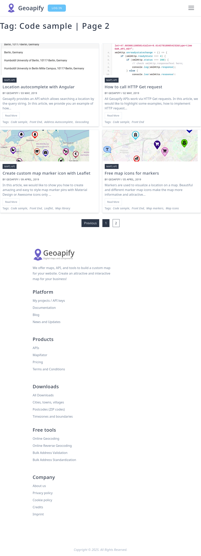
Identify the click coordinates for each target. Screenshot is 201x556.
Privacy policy (43, 493)
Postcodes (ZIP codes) (49, 409)
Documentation (44, 307)
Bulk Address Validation (50, 453)
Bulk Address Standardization (54, 460)
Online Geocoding (46, 438)
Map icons (172, 208)
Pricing (38, 362)
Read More (11, 115)
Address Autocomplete (58, 122)
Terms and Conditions (49, 369)
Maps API (9, 80)
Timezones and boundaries (53, 416)
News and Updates (47, 322)
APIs (36, 348)
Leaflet (48, 208)
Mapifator (40, 355)
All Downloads (43, 395)
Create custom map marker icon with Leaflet (47, 173)
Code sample (19, 122)
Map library (62, 208)
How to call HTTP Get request (133, 86)
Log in (57, 8)
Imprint (38, 514)
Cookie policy (42, 500)
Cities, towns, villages (48, 402)
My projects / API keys (49, 300)
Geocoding (82, 122)
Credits (38, 507)
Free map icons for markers (132, 173)
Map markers (154, 208)
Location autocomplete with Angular (39, 86)
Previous (90, 223)
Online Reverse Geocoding (52, 445)
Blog (36, 315)
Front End (36, 122)
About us (39, 486)
